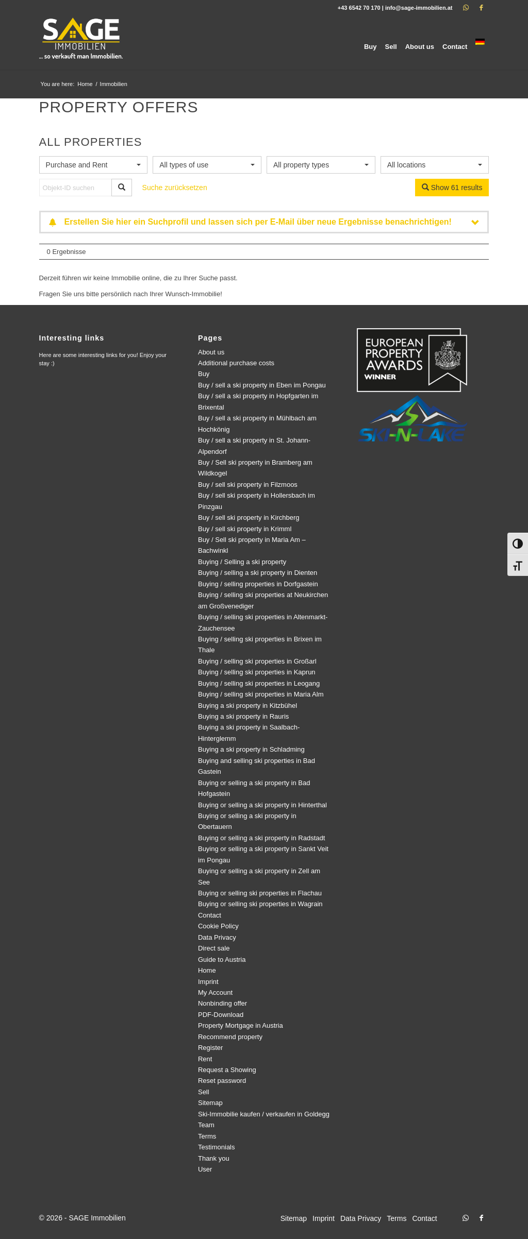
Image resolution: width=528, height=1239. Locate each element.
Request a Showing (227, 1070)
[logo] (82, 42)
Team (206, 1125)
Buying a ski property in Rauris (243, 716)
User (205, 1169)
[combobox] (93, 165)
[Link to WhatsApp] (465, 7)
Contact (209, 915)
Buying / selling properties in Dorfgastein (258, 584)
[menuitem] (370, 42)
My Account (215, 992)
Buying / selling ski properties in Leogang (259, 683)
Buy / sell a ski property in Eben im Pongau (262, 385)
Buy (203, 374)
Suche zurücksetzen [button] (174, 187)
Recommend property (230, 1037)
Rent (205, 1059)
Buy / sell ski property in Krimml (244, 529)
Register (210, 1047)
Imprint (208, 982)
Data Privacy (217, 937)
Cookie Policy (218, 926)
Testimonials (216, 1147)
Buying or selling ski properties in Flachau (260, 893)
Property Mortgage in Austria (240, 1025)
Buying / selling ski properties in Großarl (257, 661)
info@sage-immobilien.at (419, 8)
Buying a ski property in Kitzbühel (247, 705)
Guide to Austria (222, 959)
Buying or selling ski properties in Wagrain (260, 904)
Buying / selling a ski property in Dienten (257, 572)
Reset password (222, 1080)
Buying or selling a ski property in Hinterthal (262, 805)
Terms (207, 1136)
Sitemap (210, 1103)
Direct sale (213, 948)
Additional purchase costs (236, 363)
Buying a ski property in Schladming (251, 749)
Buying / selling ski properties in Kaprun (257, 672)
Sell (203, 1092)
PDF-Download (220, 1015)
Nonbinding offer (222, 1003)
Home (207, 970)
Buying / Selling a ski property (242, 562)
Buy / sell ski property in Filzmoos (248, 484)
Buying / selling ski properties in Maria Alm (261, 694)
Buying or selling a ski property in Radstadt (261, 838)
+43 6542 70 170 (359, 8)
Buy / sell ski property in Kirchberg (249, 517)
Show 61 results (452, 187)
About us (211, 352)
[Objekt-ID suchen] (75, 187)
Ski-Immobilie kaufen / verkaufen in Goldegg (263, 1114)
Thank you (213, 1158)
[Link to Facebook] (481, 7)
